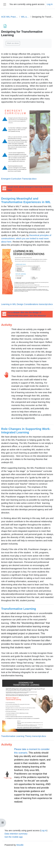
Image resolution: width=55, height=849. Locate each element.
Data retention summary (16, 834)
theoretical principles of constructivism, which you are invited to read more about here (26, 238)
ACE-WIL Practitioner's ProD (9, 17)
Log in (50, 4)
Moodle (19, 845)
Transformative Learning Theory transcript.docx (23, 736)
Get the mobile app (14, 837)
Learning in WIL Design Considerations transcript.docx (27, 304)
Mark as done (13, 43)
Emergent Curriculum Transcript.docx (19, 179)
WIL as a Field (25, 17)
